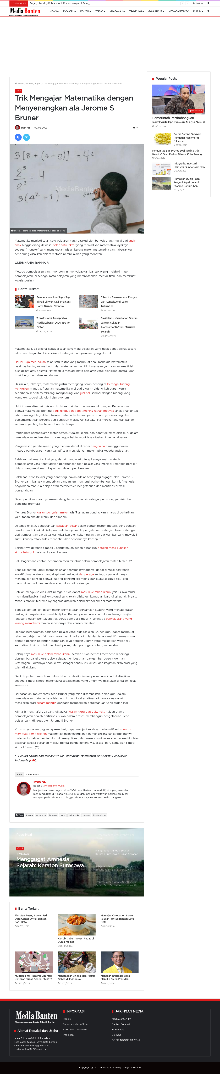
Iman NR (25, 128)
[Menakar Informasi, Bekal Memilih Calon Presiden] (120, 962)
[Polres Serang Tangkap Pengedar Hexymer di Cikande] (161, 139)
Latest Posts (32, 774)
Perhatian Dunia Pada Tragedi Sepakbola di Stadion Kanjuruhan (187, 182)
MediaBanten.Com (54, 786)
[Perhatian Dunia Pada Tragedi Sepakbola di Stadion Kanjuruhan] (161, 183)
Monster (86, 815)
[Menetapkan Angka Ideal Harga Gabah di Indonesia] (77, 962)
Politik (84, 12)
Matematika (74, 815)
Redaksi (67, 1019)
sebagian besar (66, 526)
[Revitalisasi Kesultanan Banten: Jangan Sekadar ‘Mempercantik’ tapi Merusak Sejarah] (88, 322)
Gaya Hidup (155, 12)
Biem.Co (116, 1035)
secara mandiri (46, 703)
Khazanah (116, 12)
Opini (38, 84)
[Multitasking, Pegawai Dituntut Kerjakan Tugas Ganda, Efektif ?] (34, 962)
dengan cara (99, 446)
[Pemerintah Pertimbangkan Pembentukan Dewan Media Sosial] (178, 99)
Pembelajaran (99, 815)
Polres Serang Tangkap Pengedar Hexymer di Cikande (187, 138)
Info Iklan (68, 1035)
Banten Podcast (121, 1024)
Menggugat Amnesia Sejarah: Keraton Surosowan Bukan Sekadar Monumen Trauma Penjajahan (51, 863)
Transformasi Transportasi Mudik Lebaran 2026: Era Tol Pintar (53, 322)
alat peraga (86, 574)
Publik (197, 12)
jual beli (85, 393)
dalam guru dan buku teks (87, 712)
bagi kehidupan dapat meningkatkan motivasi (83, 411)
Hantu (62, 815)
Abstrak (29, 815)
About (19, 774)
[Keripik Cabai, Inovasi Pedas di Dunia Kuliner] (77, 924)
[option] (76, 862)
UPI (32, 760)
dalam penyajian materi (53, 512)
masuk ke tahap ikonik (96, 592)
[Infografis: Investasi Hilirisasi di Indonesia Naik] (161, 168)
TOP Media (118, 1030)
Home (19, 84)
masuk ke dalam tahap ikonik (50, 654)
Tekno (99, 12)
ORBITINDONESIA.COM (126, 1040)
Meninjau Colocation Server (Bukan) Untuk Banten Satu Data (117, 919)
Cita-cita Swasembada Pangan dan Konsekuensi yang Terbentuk (119, 301)
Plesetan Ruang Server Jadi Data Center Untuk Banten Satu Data (31, 919)
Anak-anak (41, 815)
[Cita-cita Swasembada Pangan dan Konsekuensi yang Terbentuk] (88, 301)
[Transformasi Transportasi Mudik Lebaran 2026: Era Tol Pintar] (24, 322)
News (53, 12)
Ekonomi (68, 12)
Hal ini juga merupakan (30, 362)
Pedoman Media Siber (76, 1024)
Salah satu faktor (64, 245)
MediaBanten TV (178, 12)
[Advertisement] (110, 46)
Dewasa (53, 815)
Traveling (135, 12)
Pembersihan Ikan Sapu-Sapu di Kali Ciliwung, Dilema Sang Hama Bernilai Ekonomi (53, 301)
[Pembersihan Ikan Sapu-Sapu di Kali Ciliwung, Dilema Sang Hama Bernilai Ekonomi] (24, 301)
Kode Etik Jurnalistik (75, 1030)
